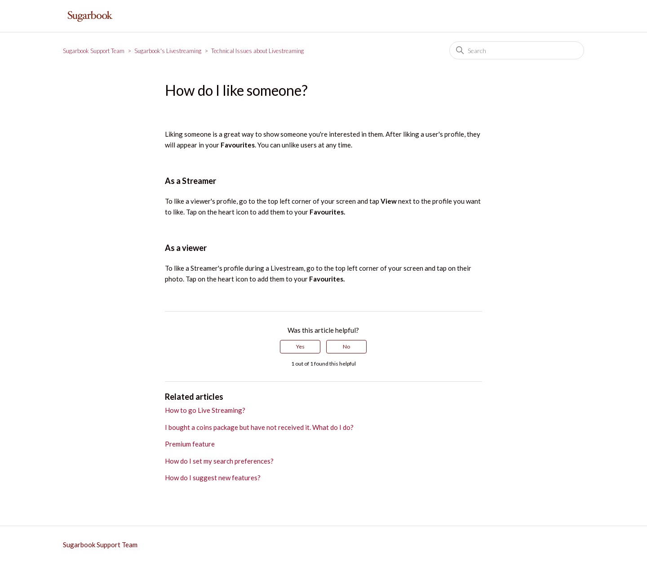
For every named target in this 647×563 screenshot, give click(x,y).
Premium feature (190, 444)
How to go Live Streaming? (205, 410)
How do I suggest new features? (213, 478)
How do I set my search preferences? (219, 461)
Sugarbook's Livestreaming (167, 50)
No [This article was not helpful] (346, 346)
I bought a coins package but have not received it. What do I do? (259, 427)
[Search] (516, 50)
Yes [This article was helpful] (300, 346)
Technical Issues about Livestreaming (257, 50)
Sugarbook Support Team (93, 50)
